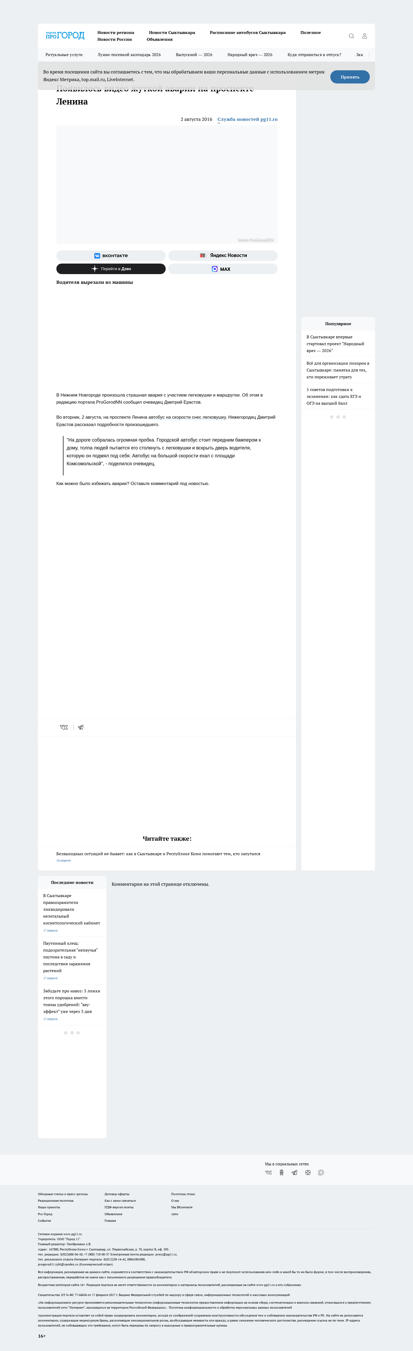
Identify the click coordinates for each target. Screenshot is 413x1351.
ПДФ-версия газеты (119, 1207)
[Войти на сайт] (364, 36)
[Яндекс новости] (223, 255)
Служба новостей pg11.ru (248, 119)
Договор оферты (117, 1194)
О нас (175, 1200)
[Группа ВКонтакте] (111, 255)
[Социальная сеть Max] (223, 269)
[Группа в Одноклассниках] (281, 1172)
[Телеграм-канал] (294, 1172)
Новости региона (115, 32)
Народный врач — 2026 (250, 54)
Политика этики (183, 1194)
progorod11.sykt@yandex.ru (58, 1264)
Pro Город (45, 1214)
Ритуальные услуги (64, 54)
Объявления (160, 39)
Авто (174, 1214)
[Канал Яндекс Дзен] (111, 269)
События (44, 1221)
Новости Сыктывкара (172, 32)
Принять (350, 77)
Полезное (311, 32)
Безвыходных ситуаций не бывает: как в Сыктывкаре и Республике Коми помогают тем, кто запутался (167, 857)
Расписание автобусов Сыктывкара (248, 32)
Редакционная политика (55, 1200)
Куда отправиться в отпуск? (314, 54)
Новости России (114, 39)
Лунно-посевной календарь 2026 (129, 54)
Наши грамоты (49, 1207)
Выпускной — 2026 (194, 54)
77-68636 (81, 1295)
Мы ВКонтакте (182, 1207)
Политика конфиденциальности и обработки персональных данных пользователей (230, 1307)
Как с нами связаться (120, 1200)
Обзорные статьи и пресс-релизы (63, 1194)
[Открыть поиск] (351, 36)
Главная (110, 1221)
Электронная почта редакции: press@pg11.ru (143, 1254)
